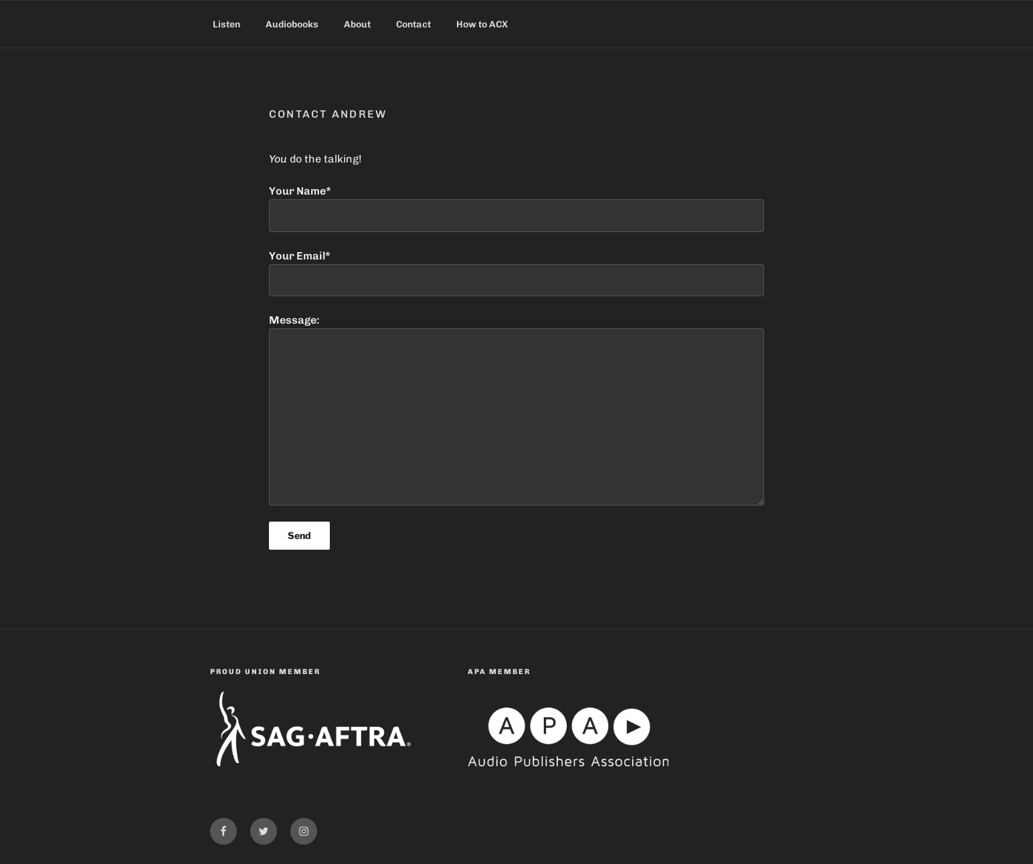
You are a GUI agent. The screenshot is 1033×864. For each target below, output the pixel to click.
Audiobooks (292, 24)
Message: (516, 409)
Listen (226, 24)
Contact (413, 24)
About (357, 24)
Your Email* (516, 272)
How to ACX (482, 24)
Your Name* (516, 208)
